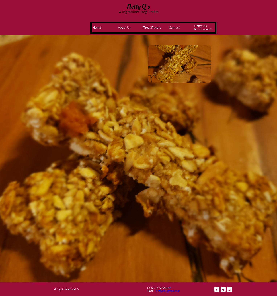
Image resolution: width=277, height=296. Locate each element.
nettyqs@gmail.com (168, 291)
